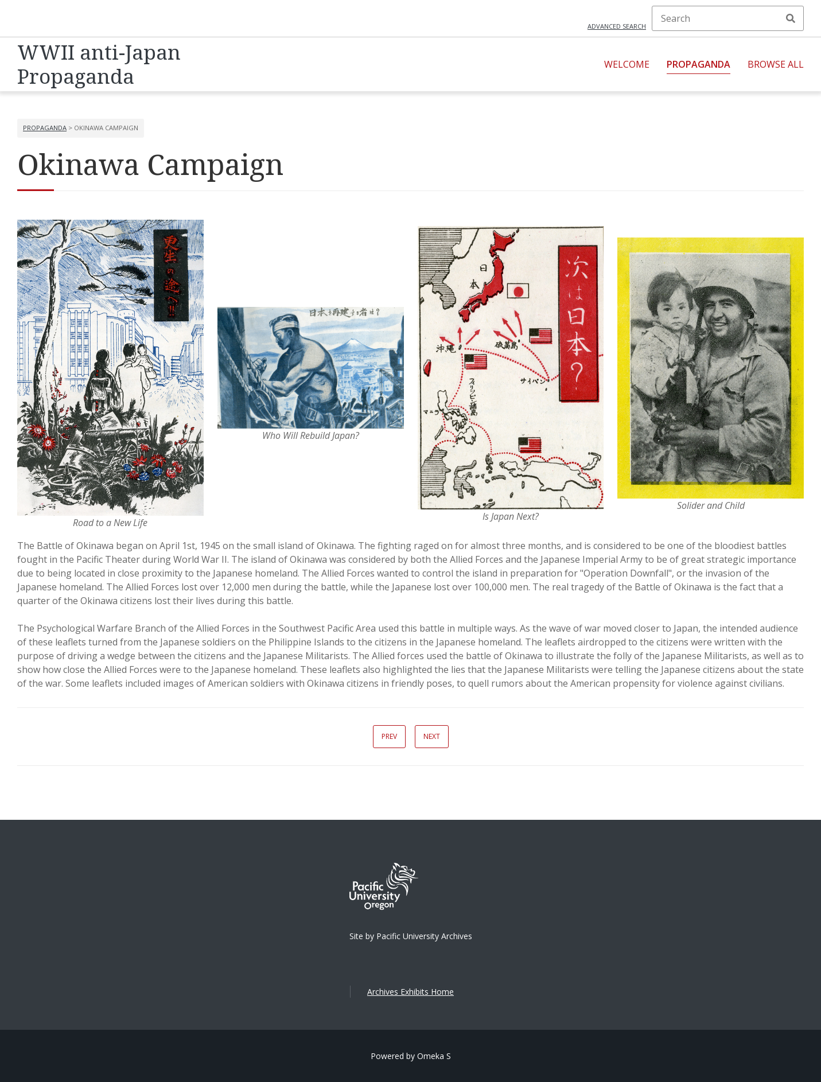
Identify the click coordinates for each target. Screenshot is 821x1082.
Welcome (626, 64)
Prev (389, 736)
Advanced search (616, 26)
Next (431, 736)
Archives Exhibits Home (410, 991)
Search (790, 18)
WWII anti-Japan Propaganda (99, 64)
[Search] (728, 18)
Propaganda (698, 64)
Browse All (776, 64)
